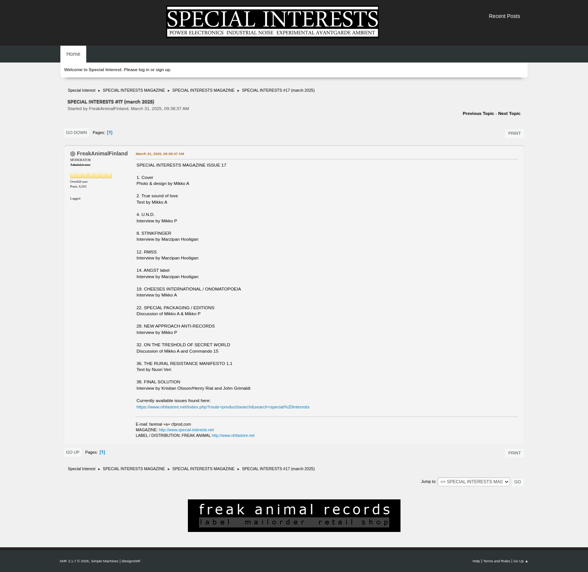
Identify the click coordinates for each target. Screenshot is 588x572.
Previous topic (478, 113)
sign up (163, 69)
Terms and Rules (496, 561)
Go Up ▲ (520, 561)
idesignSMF (131, 561)
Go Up (73, 452)
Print (514, 133)
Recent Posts (504, 16)
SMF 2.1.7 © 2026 (74, 561)
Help (476, 561)
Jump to (428, 481)
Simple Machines (104, 561)
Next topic (509, 113)
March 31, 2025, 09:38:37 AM (160, 154)
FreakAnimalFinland (102, 153)
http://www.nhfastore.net (233, 435)
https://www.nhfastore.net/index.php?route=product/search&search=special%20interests (223, 407)
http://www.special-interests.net (186, 430)
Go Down (76, 132)
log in (144, 69)
